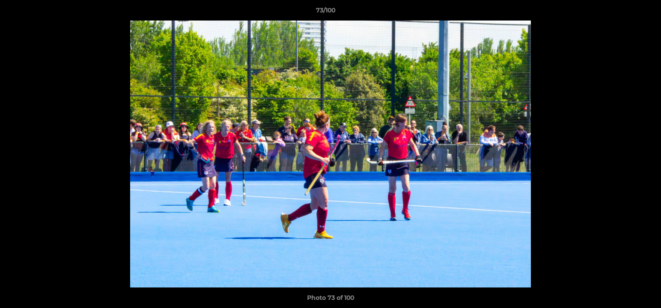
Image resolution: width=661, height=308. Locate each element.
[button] (625, 12)
